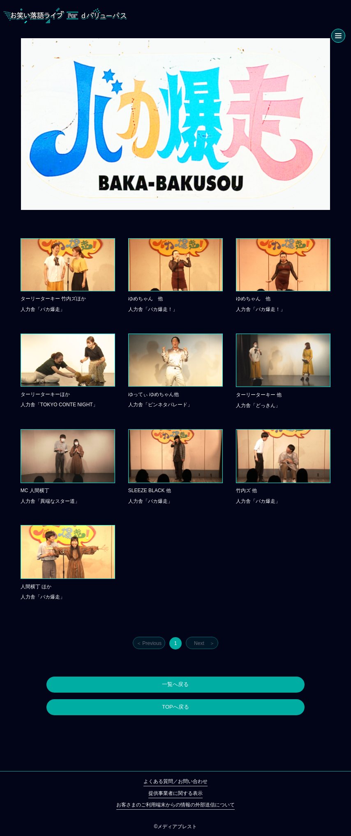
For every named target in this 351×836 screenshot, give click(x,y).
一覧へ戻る (175, 684)
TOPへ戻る (175, 707)
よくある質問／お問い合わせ (175, 781)
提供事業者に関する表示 (175, 793)
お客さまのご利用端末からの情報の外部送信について (175, 805)
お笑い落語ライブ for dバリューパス (65, 15)
